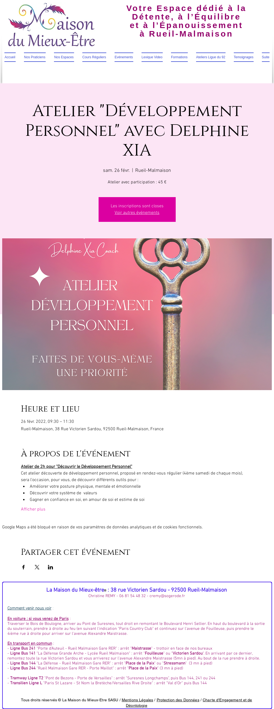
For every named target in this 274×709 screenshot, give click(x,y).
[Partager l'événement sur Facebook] (23, 567)
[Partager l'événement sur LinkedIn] (50, 567)
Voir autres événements (137, 213)
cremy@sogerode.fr (167, 596)
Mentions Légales (137, 700)
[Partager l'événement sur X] (37, 567)
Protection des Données (178, 700)
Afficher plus (33, 509)
